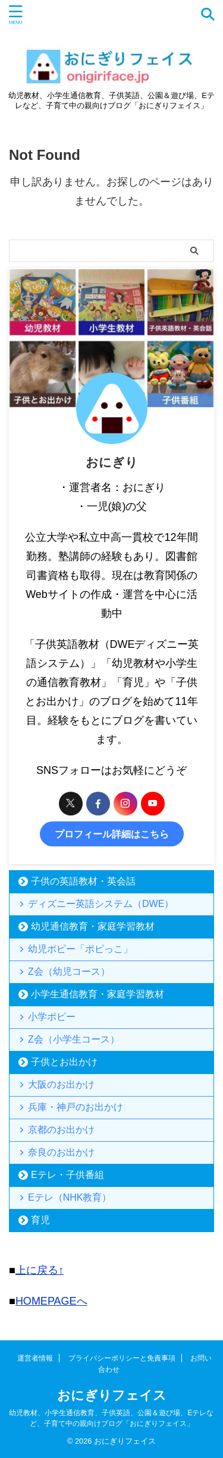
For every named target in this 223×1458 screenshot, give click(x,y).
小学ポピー (52, 1017)
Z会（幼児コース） (69, 971)
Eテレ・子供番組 (67, 1175)
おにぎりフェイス (112, 1395)
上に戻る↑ (39, 1270)
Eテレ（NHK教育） (69, 1197)
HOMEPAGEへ (51, 1301)
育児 (40, 1220)
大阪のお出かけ (61, 1084)
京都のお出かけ (61, 1130)
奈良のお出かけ (61, 1152)
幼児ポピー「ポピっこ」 (80, 949)
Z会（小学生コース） (74, 1039)
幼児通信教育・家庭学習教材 (93, 926)
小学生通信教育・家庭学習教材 (97, 994)
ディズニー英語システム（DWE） (101, 904)
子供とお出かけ (64, 1062)
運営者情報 (35, 1358)
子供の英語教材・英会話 (83, 881)
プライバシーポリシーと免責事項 (121, 1358)
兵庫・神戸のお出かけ (75, 1107)
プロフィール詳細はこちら (112, 834)
